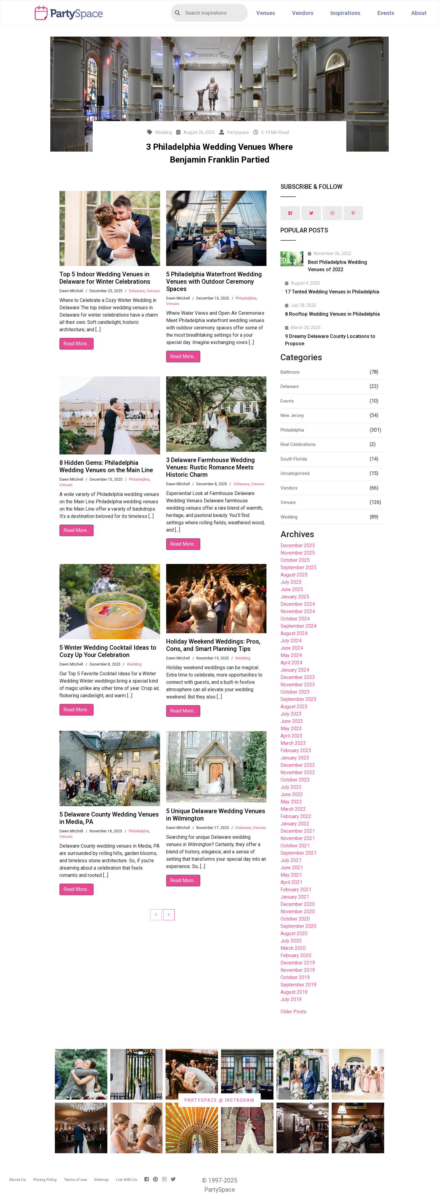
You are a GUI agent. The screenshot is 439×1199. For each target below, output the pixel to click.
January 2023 (294, 758)
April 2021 (291, 882)
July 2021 (291, 860)
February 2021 (295, 889)
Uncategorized (294, 473)
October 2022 (295, 780)
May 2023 (291, 728)
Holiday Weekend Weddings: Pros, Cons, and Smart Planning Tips (213, 645)
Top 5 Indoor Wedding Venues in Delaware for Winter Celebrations (104, 278)
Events (385, 13)
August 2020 (294, 933)
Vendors (302, 13)
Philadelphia (246, 298)
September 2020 (298, 926)
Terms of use (75, 1179)
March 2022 (293, 809)
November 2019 (297, 970)
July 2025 (291, 582)
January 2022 (294, 824)
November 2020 (297, 911)
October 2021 (295, 846)
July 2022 (291, 787)
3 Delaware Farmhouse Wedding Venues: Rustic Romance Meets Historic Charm (210, 467)
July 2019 (291, 999)
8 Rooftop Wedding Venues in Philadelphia (332, 314)
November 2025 (297, 553)
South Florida (293, 459)
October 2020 (295, 919)
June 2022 (291, 794)
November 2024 (297, 611)
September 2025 (298, 567)
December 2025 (297, 545)
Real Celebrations (298, 444)
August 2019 (294, 992)
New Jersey (292, 415)
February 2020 (295, 955)
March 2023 (293, 743)
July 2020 (291, 941)
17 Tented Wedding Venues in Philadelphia (332, 292)
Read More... (76, 343)
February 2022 (295, 816)
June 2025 (291, 589)
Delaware (137, 291)
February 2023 (295, 750)
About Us (17, 1179)
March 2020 (293, 948)
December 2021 (297, 831)
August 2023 (294, 706)
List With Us (126, 1179)
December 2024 (297, 604)
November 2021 (297, 838)
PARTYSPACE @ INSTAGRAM (219, 1099)
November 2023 (297, 684)
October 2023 (295, 692)
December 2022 (297, 765)
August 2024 (294, 633)
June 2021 (291, 868)
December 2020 (297, 904)
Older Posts (293, 1011)
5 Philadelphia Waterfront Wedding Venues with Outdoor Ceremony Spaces (214, 282)
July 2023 (291, 714)
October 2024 (295, 619)
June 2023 (291, 721)
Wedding (134, 664)
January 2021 (294, 897)
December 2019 (297, 963)
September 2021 (298, 853)
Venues (265, 13)
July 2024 (291, 641)
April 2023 (291, 736)
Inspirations (345, 13)
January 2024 (294, 670)
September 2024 (298, 626)
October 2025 (295, 560)
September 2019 (298, 985)
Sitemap (101, 1179)
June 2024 (291, 648)
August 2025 (294, 575)
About (419, 13)
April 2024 (291, 663)
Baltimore (290, 372)
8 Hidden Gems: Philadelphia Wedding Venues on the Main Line (106, 466)
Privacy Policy (45, 1179)
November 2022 (297, 772)
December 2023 (297, 677)
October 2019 (295, 977)
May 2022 (291, 802)
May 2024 (291, 655)
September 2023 (298, 699)
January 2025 (294, 597)
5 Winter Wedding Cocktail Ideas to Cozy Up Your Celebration (107, 651)
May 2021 (291, 875)
